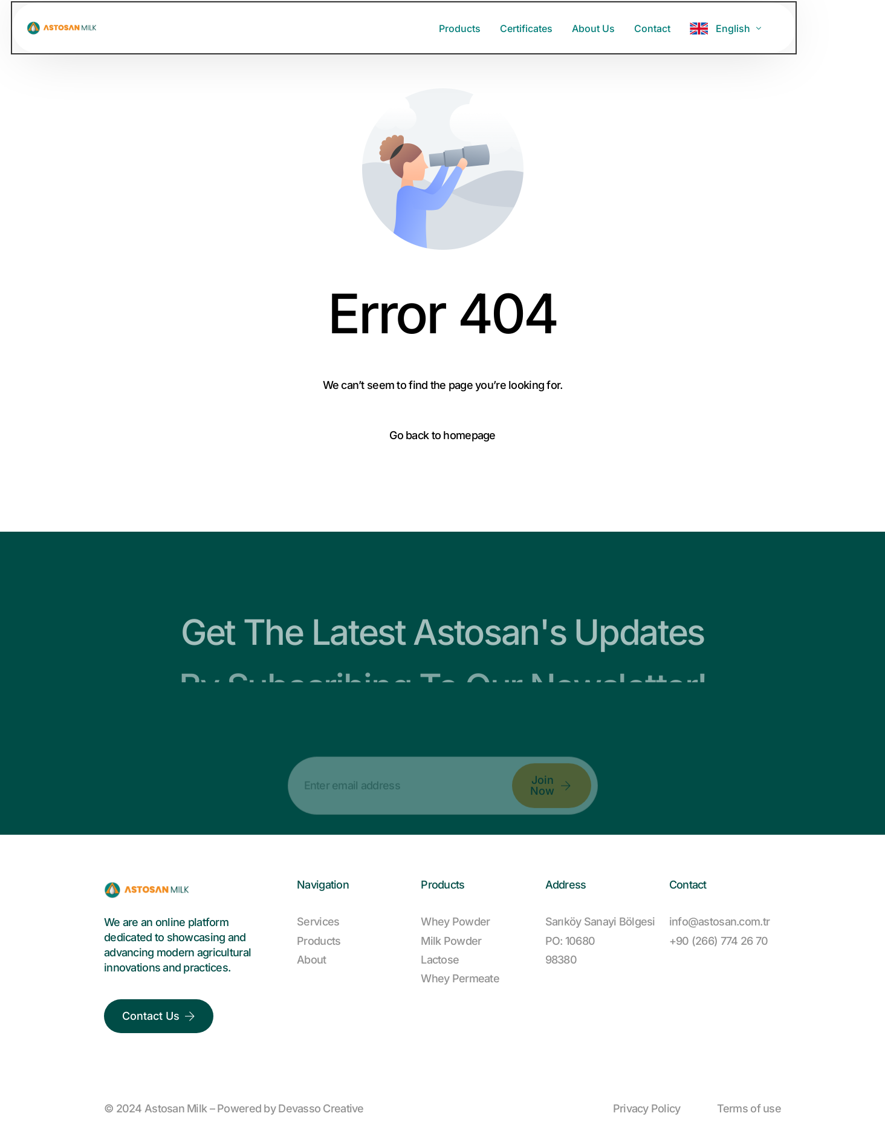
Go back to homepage (442, 435)
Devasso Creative (320, 1108)
